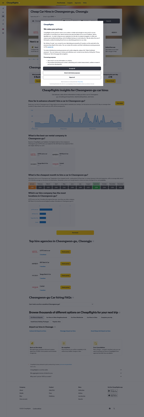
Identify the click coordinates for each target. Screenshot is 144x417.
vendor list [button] (50, 47)
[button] (72, 68)
